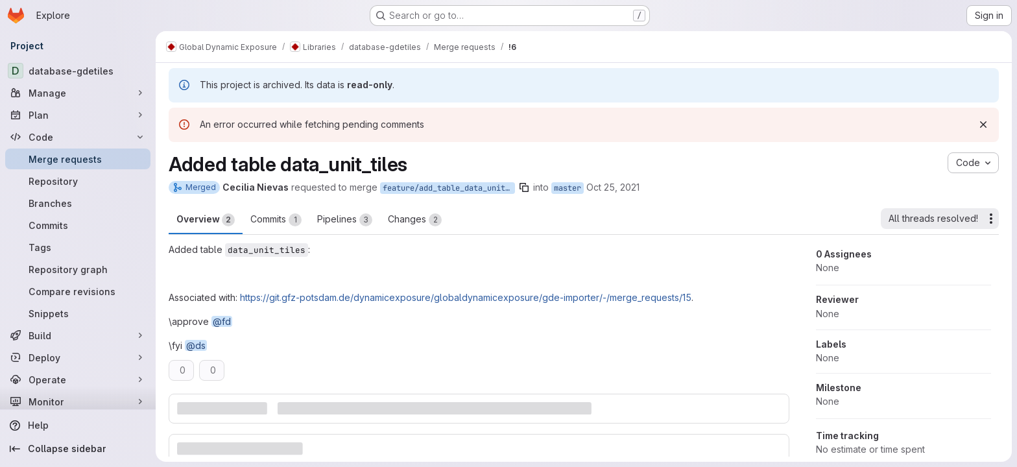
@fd (222, 321)
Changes (415, 219)
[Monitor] (77, 401)
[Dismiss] (983, 124)
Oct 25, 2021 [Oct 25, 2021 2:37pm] (613, 187)
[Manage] (77, 92)
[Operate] (77, 379)
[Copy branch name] (524, 187)
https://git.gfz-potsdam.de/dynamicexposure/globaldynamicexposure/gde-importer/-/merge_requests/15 (465, 297)
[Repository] (77, 181)
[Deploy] (77, 357)
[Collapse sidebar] (77, 448)
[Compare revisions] (77, 291)
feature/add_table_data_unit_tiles (449, 188)
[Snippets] (77, 313)
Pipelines (344, 219)
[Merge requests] (77, 159)
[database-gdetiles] (77, 70)
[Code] (77, 136)
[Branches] (77, 203)
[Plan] (77, 114)
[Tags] (77, 247)
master (567, 188)
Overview (205, 219)
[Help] (77, 425)
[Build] (77, 335)
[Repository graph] (77, 269)
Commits (276, 219)
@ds (196, 345)
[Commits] (77, 225)
